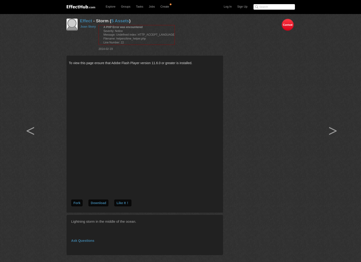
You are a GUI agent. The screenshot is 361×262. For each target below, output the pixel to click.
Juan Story (88, 26)
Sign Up (242, 6)
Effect (86, 20)
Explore (110, 6)
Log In (228, 6)
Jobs (152, 6)
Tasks (139, 6)
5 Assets (120, 20)
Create (164, 6)
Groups (125, 6)
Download (98, 203)
